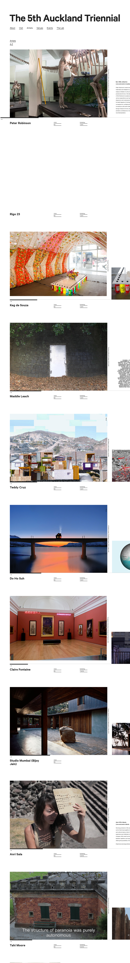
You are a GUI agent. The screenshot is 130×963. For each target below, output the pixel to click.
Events (49, 28)
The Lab (59, 28)
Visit (20, 28)
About (11, 28)
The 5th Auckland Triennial (64, 17)
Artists (29, 28)
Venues (38, 28)
